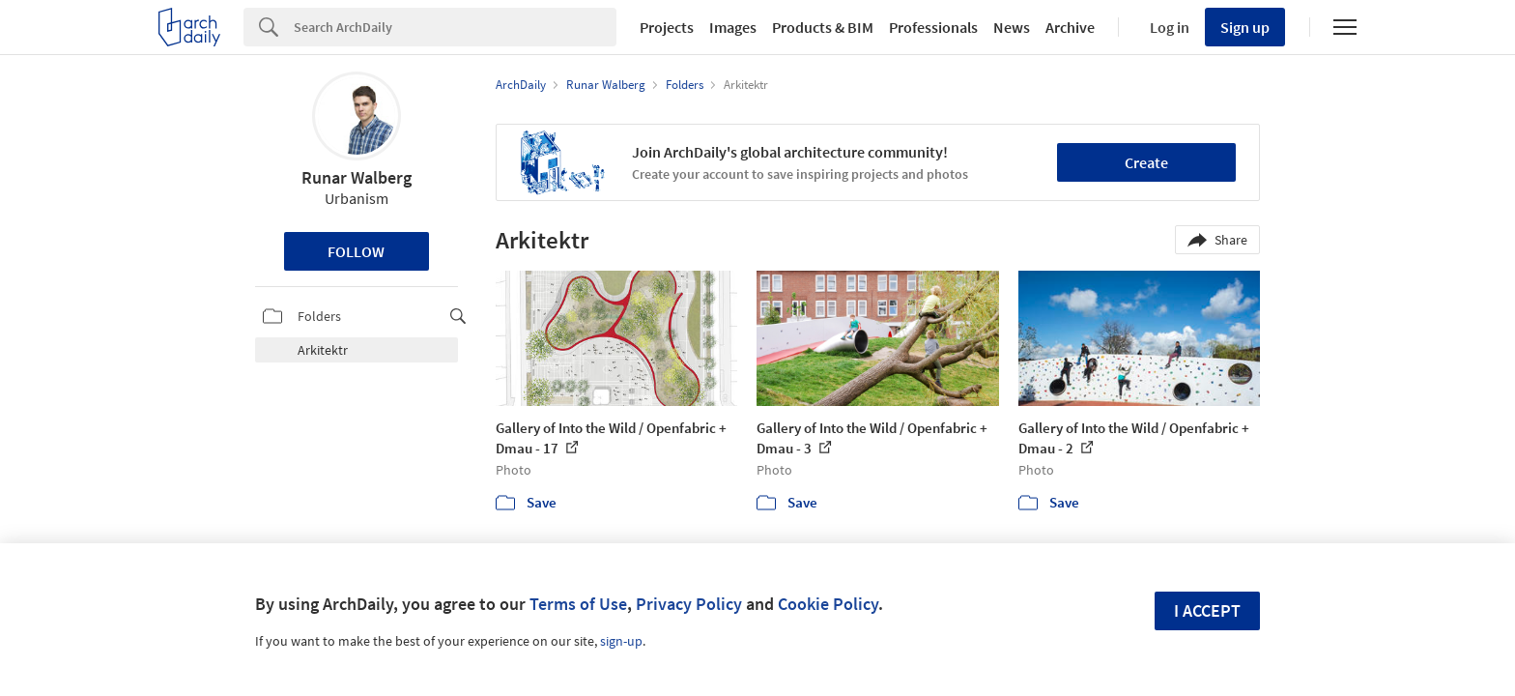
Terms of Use (578, 604)
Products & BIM (822, 27)
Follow (356, 251)
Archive (1070, 27)
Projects (667, 27)
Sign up (1245, 27)
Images (733, 27)
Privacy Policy (689, 604)
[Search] (455, 27)
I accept (1207, 610)
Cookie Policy (828, 604)
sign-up (621, 641)
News (1011, 27)
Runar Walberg (356, 177)
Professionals (933, 27)
